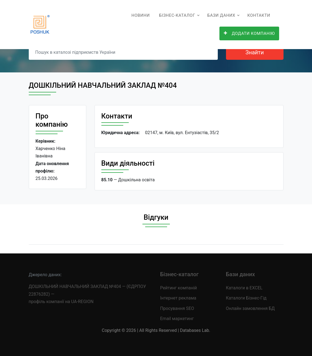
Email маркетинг (177, 318)
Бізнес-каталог (177, 15)
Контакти (258, 15)
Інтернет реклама (178, 298)
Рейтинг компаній (178, 287)
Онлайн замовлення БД (250, 308)
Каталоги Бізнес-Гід (246, 298)
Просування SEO (177, 308)
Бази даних (221, 15)
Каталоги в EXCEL (244, 287)
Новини (140, 15)
